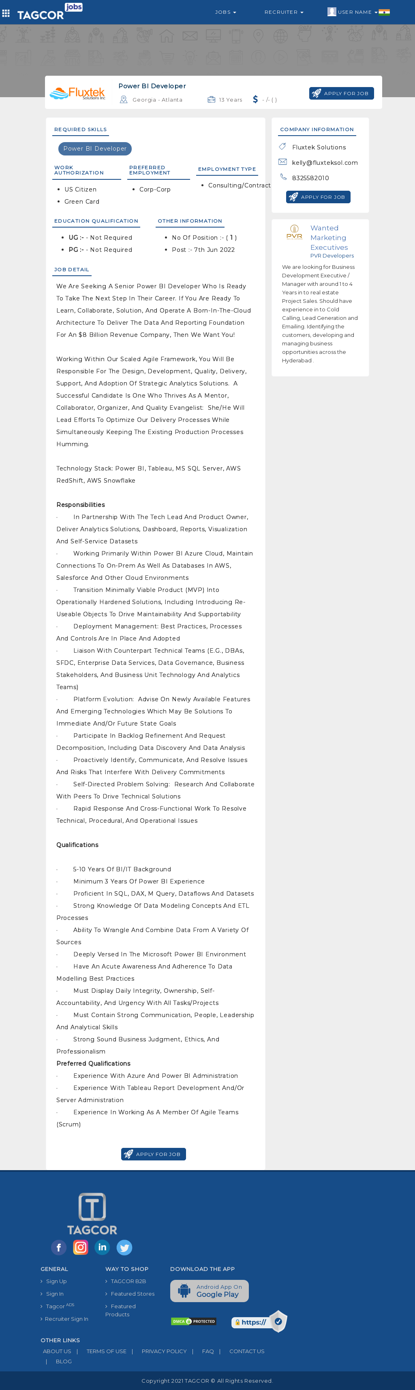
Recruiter (284, 12)
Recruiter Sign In (64, 1318)
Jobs (225, 12)
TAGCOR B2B (125, 1281)
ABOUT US (56, 1351)
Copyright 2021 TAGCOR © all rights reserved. (207, 1380)
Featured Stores (129, 1293)
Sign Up (54, 1281)
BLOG (56, 1361)
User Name (358, 12)
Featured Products (120, 1310)
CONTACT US (239, 1351)
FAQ (200, 1351)
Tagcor (57, 1306)
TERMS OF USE (98, 1351)
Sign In (52, 1293)
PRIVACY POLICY (156, 1351)
